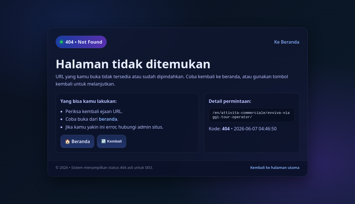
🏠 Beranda (77, 141)
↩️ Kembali (111, 141)
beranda (108, 119)
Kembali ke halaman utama (275, 167)
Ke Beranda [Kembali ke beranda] (286, 42)
